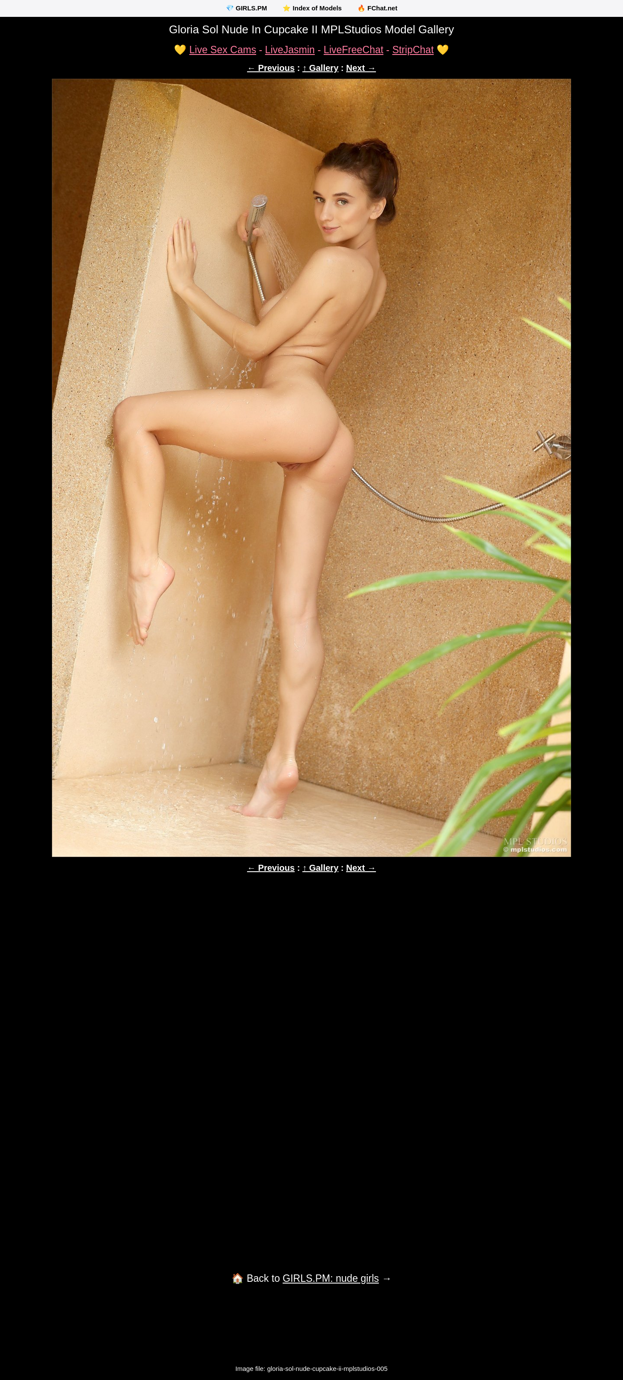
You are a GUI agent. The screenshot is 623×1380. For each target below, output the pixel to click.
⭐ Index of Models (312, 8)
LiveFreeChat (353, 49)
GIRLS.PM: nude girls (331, 1278)
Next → (361, 68)
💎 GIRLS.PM (246, 8)
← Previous (271, 68)
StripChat (413, 49)
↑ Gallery (320, 68)
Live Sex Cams (222, 49)
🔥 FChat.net (377, 8)
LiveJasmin (290, 49)
